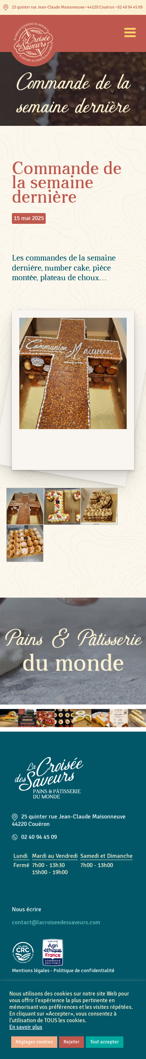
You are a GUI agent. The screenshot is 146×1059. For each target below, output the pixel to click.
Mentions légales (30, 970)
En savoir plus (25, 1027)
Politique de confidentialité (83, 970)
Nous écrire (26, 909)
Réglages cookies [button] (34, 1042)
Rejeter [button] (72, 1042)
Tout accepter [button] (104, 1042)
